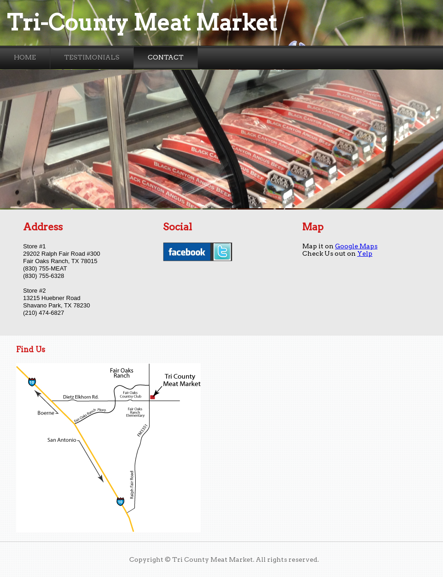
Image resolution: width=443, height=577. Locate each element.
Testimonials (92, 57)
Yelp (364, 253)
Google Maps (356, 246)
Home (25, 57)
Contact (166, 57)
